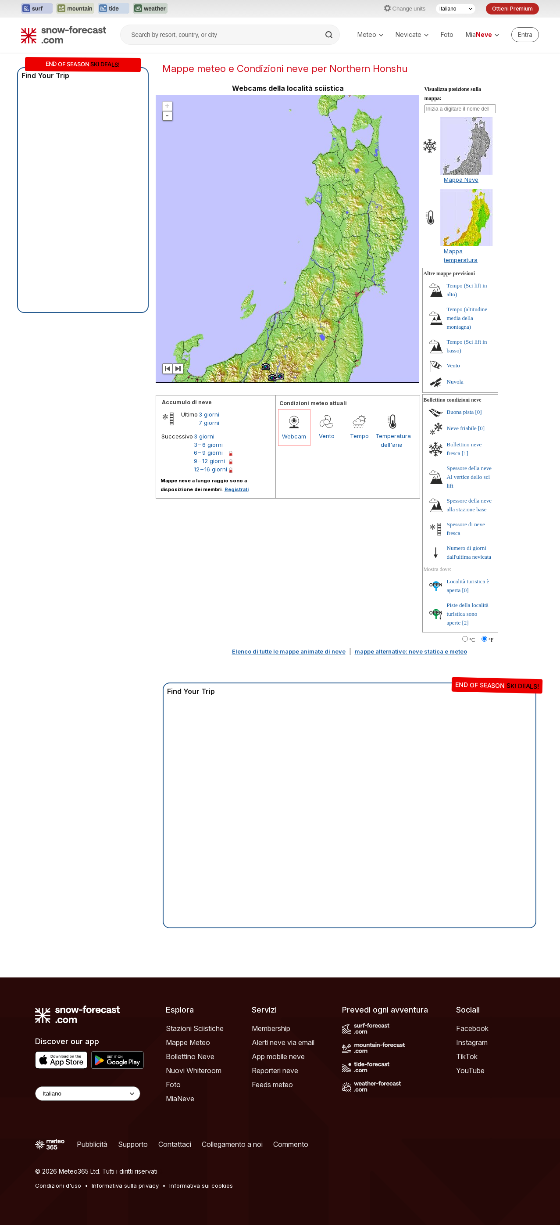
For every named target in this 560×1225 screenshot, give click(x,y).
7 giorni (209, 422)
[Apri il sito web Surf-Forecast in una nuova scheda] (37, 8)
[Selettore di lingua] (455, 9)
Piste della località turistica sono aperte (468, 614)
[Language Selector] (87, 1093)
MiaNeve (180, 1098)
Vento (327, 435)
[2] (465, 622)
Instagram (472, 1042)
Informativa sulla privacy (125, 1185)
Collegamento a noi (232, 1144)
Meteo (370, 34)
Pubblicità (92, 1144)
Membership (271, 1028)
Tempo (359, 435)
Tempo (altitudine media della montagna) (467, 318)
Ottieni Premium (512, 8)
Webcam (294, 436)
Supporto (133, 1144)
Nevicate (412, 34)
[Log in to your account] (525, 34)
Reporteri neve (275, 1070)
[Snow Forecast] (63, 34)
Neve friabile (462, 428)
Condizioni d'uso (58, 1185)
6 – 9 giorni (208, 452)
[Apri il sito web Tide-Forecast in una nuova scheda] (113, 8)
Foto (447, 34)
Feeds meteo (272, 1084)
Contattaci (174, 1144)
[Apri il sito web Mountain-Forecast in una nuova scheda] (75, 8)
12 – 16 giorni (210, 469)
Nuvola (455, 381)
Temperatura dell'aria (391, 440)
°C (472, 640)
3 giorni (209, 414)
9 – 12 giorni (209, 460)
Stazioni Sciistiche (195, 1028)
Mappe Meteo (188, 1042)
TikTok (467, 1056)
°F (491, 640)
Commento (290, 1144)
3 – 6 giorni (208, 444)
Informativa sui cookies (201, 1185)
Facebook (472, 1028)
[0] (478, 412)
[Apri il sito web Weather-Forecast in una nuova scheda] (150, 8)
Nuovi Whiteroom (193, 1070)
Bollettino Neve (190, 1056)
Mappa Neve (461, 179)
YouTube (470, 1070)
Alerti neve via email (283, 1042)
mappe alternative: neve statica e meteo (411, 651)
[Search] (329, 34)
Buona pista (460, 412)
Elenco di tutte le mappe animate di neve (289, 651)
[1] (465, 453)
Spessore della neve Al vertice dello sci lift (469, 477)
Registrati (237, 489)
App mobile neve (278, 1056)
